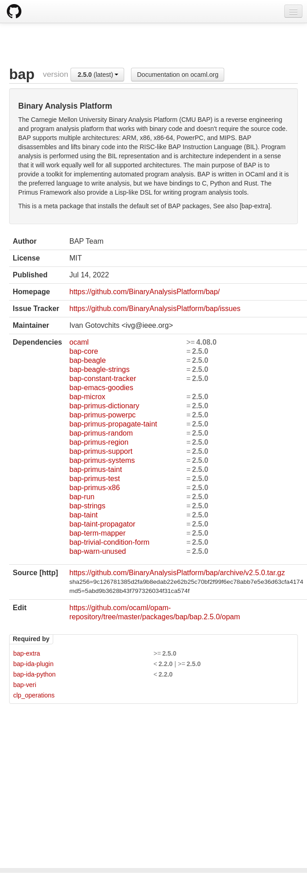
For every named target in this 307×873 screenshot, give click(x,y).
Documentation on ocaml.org (177, 74)
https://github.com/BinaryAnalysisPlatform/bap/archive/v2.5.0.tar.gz (177, 573)
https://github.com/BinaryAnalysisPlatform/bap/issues (154, 308)
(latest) (98, 74)
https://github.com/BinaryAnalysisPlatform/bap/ (144, 292)
